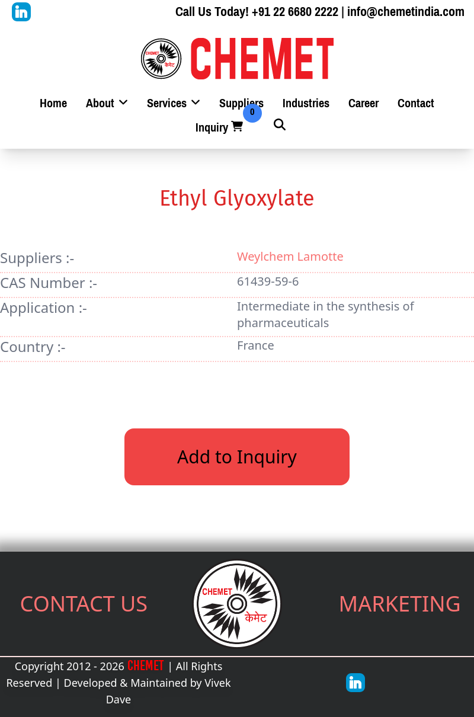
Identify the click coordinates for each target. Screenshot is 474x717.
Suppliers (241, 103)
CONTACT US (84, 603)
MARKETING (400, 603)
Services (173, 103)
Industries (306, 103)
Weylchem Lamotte (290, 256)
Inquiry (220, 127)
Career (363, 103)
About (107, 103)
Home (53, 103)
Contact (416, 103)
